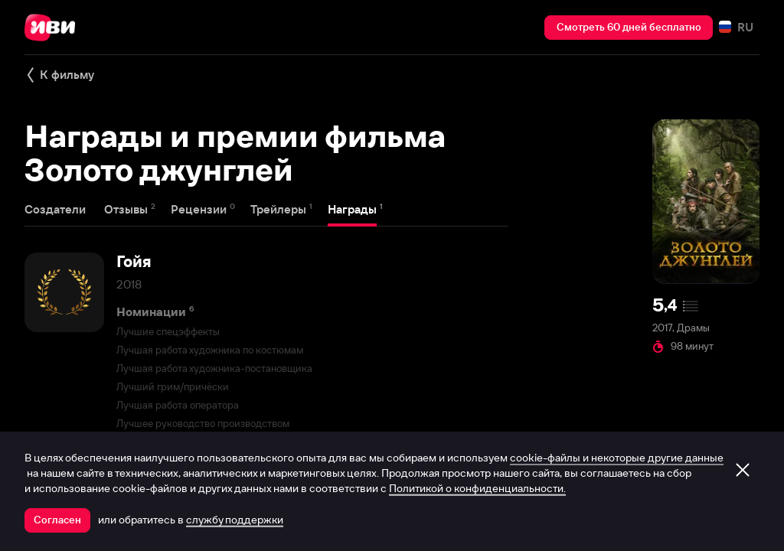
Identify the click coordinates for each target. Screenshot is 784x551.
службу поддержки (234, 520)
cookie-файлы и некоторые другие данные (617, 458)
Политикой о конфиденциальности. (477, 488)
